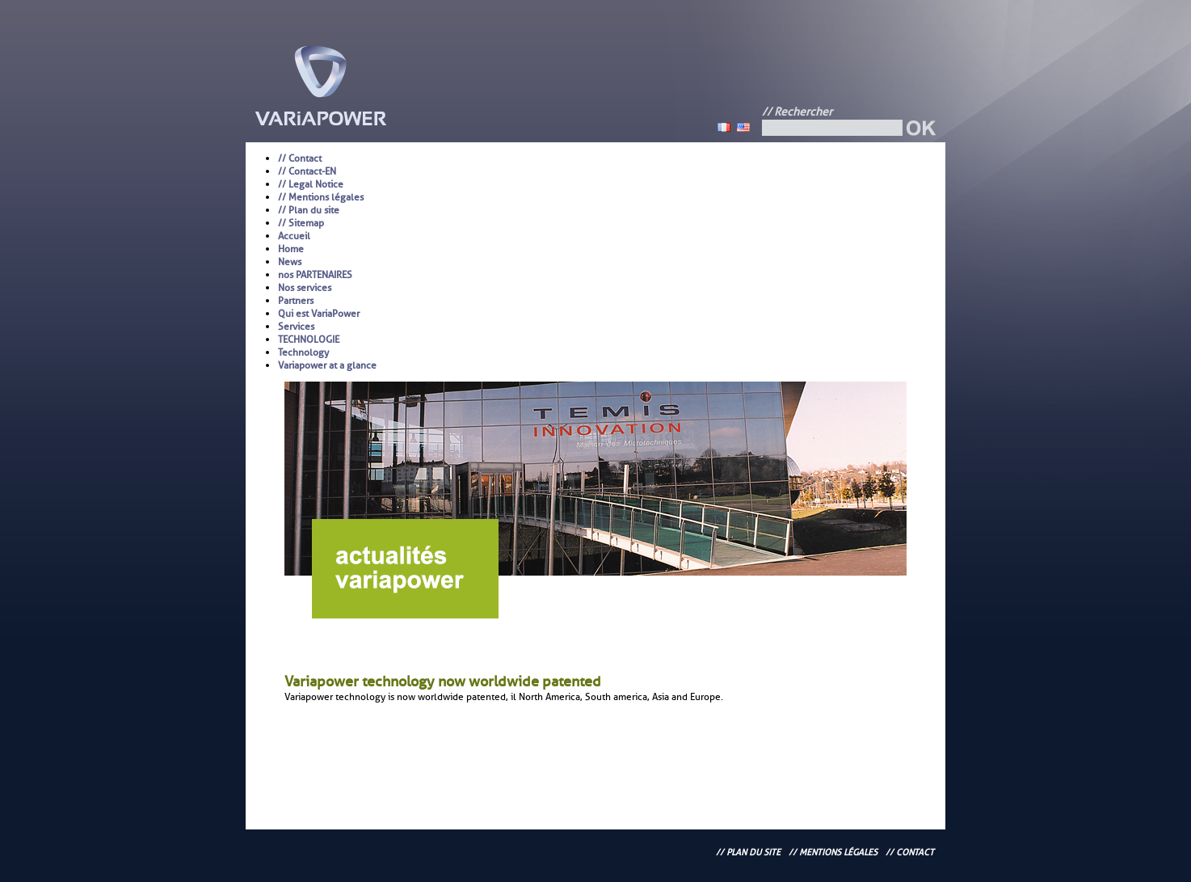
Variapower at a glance (327, 365)
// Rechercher (797, 112)
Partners (296, 300)
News (289, 261)
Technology (303, 352)
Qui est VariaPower (319, 313)
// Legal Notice (310, 184)
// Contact (300, 158)
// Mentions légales (321, 197)
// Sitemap (301, 223)
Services (296, 326)
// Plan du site (308, 210)
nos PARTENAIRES (315, 274)
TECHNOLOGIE (308, 339)
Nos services (304, 287)
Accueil (294, 236)
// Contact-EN (307, 171)
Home (291, 249)
